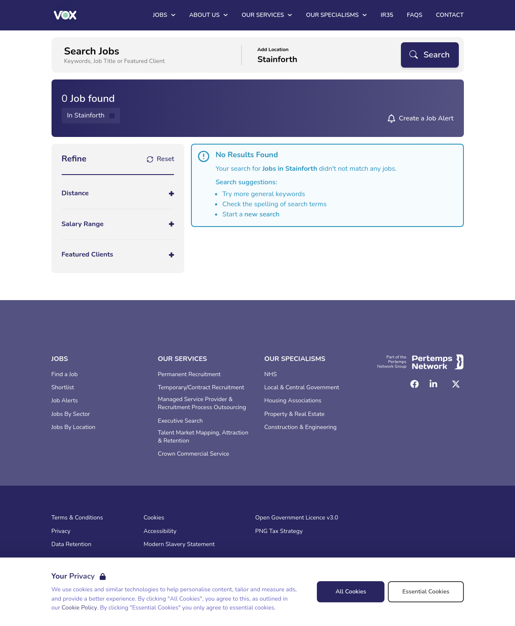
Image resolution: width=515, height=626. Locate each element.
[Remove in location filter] (91, 115)
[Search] (429, 55)
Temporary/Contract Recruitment (201, 387)
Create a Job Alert (426, 118)
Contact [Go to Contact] (450, 15)
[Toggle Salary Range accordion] (118, 224)
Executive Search (180, 421)
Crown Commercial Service (193, 454)
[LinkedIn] (433, 384)
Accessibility (160, 531)
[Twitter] (456, 384)
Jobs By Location (73, 427)
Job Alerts (65, 401)
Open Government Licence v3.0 (296, 518)
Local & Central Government (301, 387)
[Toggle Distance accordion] (118, 193)
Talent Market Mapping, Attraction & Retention (203, 437)
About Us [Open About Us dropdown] (208, 15)
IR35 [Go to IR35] (387, 15)
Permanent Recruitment (189, 374)
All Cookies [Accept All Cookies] (350, 592)
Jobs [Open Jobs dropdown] (164, 15)
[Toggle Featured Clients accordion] (118, 255)
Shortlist (63, 387)
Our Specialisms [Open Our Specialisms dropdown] (336, 15)
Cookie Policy (79, 608)
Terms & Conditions (77, 518)
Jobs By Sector (71, 414)
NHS (270, 374)
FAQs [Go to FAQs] (414, 15)
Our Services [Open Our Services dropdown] (267, 15)
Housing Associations (293, 401)
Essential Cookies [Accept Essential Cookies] (425, 592)
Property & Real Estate (294, 414)
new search (262, 214)
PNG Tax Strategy (278, 531)
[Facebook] (414, 384)
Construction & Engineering (300, 427)
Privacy (61, 531)
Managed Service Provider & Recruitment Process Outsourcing (202, 403)
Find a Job (65, 374)
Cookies (154, 518)
